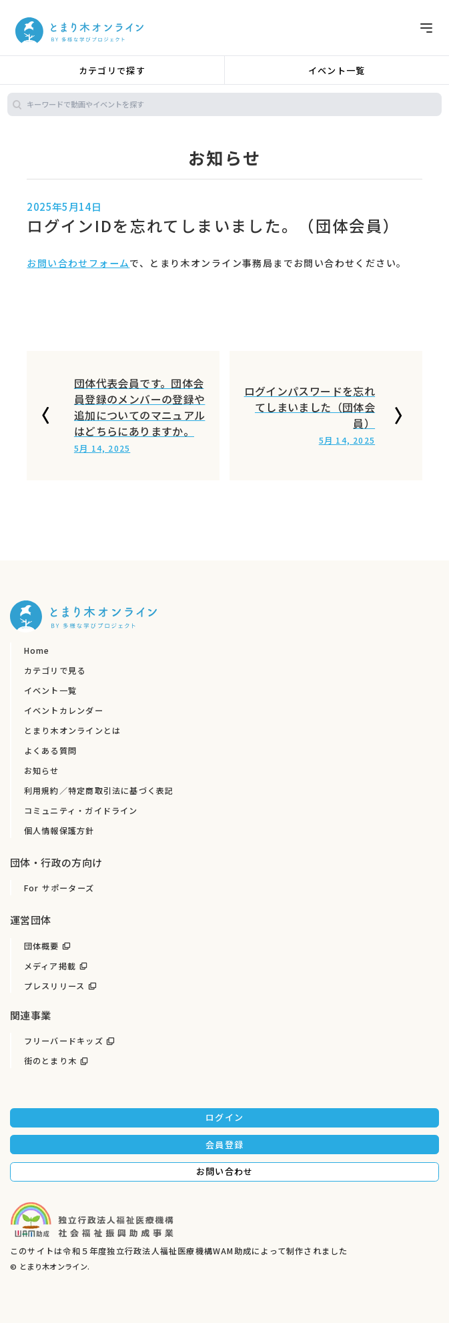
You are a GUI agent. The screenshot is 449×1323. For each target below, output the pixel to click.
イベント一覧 (337, 70)
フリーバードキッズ (63, 1041)
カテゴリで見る (55, 671)
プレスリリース (54, 986)
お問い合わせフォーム (78, 263)
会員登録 (224, 1144)
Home (37, 650)
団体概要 (41, 946)
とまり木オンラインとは (72, 731)
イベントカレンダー (63, 711)
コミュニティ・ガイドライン (81, 811)
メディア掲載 (50, 966)
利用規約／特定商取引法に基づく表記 (99, 791)
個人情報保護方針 (59, 831)
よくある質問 (50, 751)
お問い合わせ (225, 1171)
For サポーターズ (59, 888)
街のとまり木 (50, 1061)
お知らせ (41, 771)
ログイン (224, 1117)
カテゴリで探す (112, 70)
